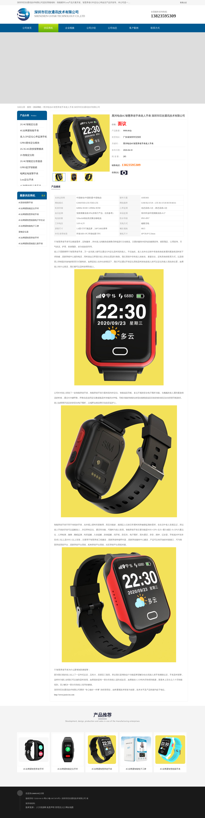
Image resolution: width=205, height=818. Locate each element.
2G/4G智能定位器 (29, 124)
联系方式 (155, 28)
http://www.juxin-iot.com (64, 695)
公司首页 (27, 28)
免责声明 (51, 807)
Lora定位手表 (26, 179)
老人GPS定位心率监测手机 (33, 136)
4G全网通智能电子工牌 (29, 226)
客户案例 (133, 28)
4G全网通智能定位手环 (29, 208)
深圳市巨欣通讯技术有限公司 (74, 798)
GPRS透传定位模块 (29, 143)
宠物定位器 (23, 232)
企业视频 (69, 28)
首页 (29, 107)
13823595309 (131, 165)
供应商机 (48, 28)
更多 (43, 196)
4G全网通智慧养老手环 (29, 238)
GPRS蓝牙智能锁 (28, 167)
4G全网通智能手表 (29, 130)
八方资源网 (41, 807)
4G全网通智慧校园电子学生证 (32, 220)
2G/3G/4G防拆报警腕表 (31, 149)
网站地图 (69, 807)
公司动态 (112, 28)
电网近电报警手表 (29, 173)
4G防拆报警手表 (26, 203)
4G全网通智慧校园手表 (170, 769)
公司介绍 (91, 28)
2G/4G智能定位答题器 (31, 161)
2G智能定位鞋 (27, 155)
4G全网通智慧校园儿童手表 (31, 244)
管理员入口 (60, 807)
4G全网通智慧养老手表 (29, 214)
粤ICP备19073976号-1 (52, 798)
